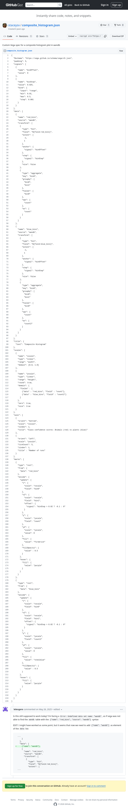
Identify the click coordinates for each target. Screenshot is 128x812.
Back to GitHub (82, 5)
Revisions (24, 36)
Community (48, 800)
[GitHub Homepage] (55, 804)
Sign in (105, 4)
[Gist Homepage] (14, 5)
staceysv (14, 25)
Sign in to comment (96, 785)
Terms (13, 800)
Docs (57, 800)
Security (29, 800)
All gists (68, 5)
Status (37, 800)
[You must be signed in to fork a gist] (119, 25)
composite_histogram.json (41, 25)
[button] (105, 36)
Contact (64, 800)
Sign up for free (15, 786)
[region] (64, 378)
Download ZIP (118, 36)
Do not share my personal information (102, 800)
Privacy (21, 800)
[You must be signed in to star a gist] (105, 25)
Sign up (116, 4)
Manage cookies (76, 800)
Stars (42, 36)
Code (8, 36)
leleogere (18, 709)
